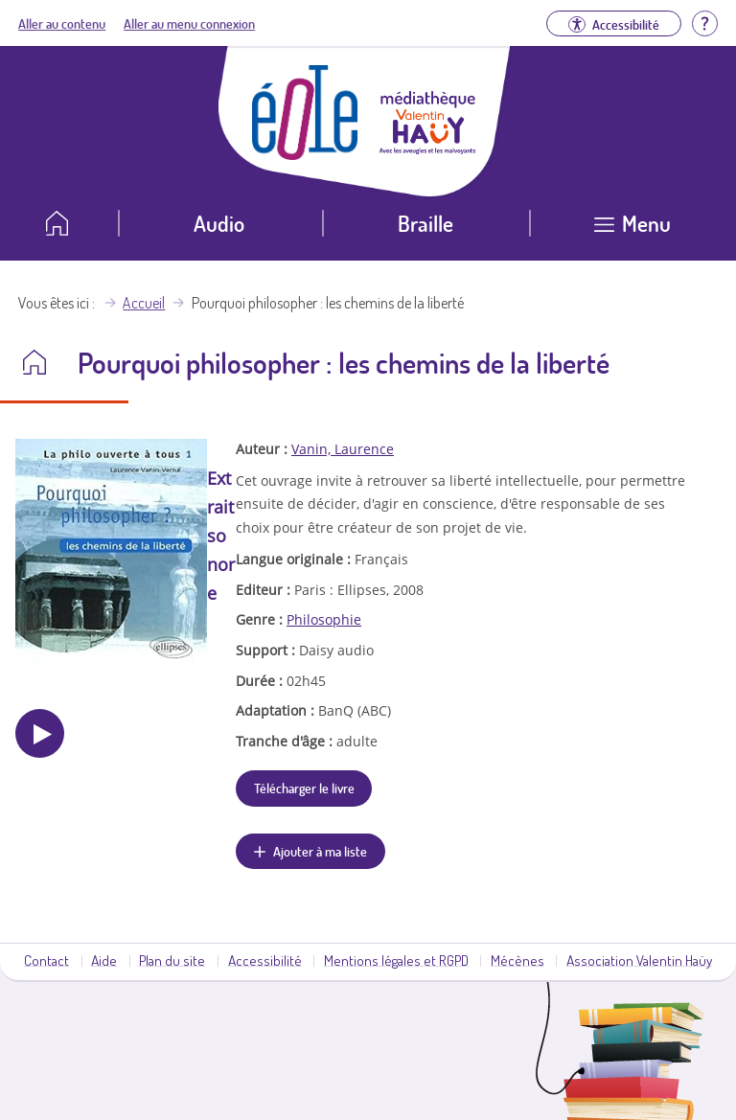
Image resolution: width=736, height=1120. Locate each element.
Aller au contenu (61, 23)
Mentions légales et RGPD (396, 960)
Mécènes (517, 960)
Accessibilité (265, 960)
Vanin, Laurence (342, 449)
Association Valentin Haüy (639, 960)
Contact (46, 960)
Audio (219, 223)
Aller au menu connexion (189, 23)
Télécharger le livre (304, 787)
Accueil (144, 302)
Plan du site (172, 960)
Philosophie (324, 619)
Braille (425, 223)
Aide (104, 960)
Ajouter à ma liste (320, 850)
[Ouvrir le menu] (632, 230)
